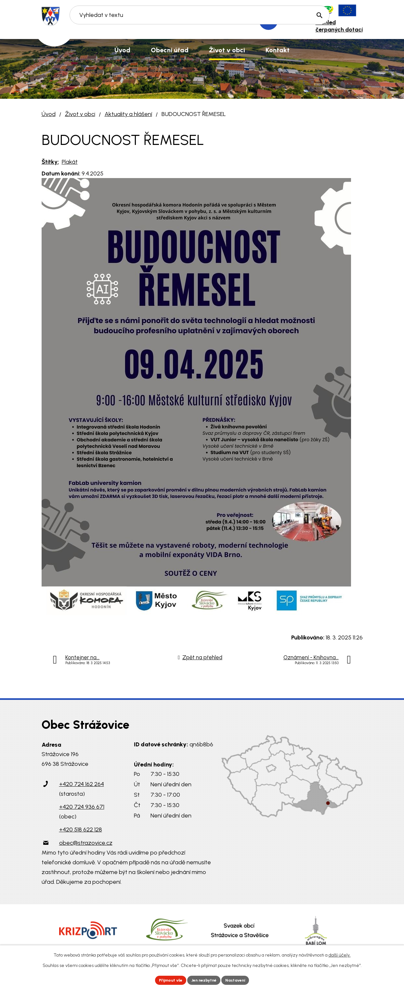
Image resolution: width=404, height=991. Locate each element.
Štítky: (50, 161)
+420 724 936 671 (81, 806)
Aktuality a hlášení (128, 114)
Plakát (70, 161)
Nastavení (240, 979)
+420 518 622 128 (80, 829)
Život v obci (80, 114)
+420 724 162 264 (81, 784)
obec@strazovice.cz (85, 842)
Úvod (49, 114)
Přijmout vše (166, 979)
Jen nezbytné (204, 979)
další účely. (340, 954)
